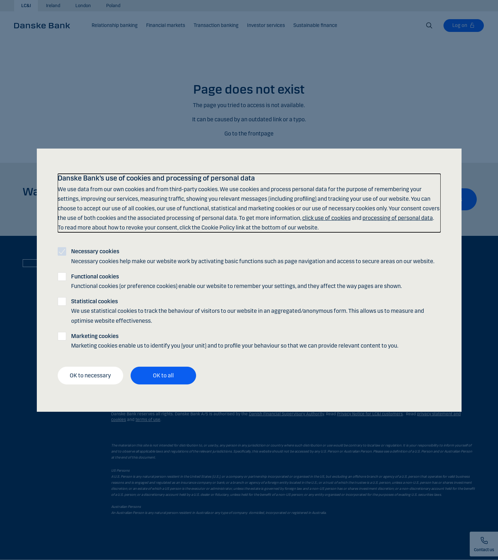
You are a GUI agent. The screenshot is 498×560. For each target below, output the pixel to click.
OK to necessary (90, 375)
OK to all (163, 375)
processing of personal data (397, 218)
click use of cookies (326, 218)
